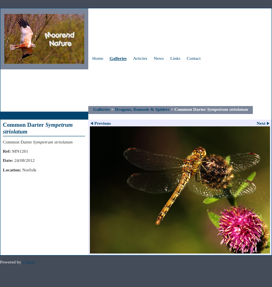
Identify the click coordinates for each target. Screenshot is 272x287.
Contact (194, 58)
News (159, 58)
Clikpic (29, 261)
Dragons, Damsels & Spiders (142, 109)
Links (175, 58)
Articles (140, 58)
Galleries (118, 58)
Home (97, 58)
